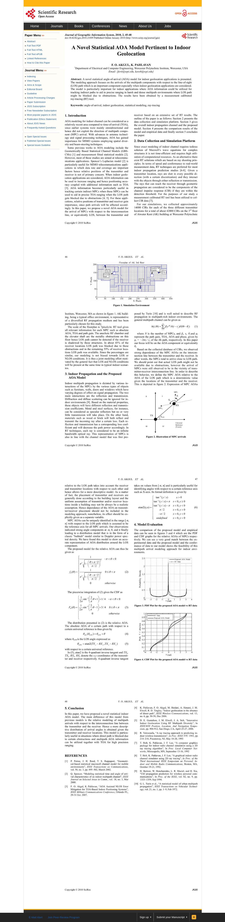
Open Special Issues (35, 136)
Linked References (35, 58)
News (123, 26)
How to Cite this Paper (37, 62)
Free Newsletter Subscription (41, 110)
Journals (57, 26)
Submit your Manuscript (170, 917)
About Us (145, 26)
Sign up (144, 917)
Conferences (101, 26)
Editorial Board (33, 89)
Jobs (167, 26)
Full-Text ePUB (33, 54)
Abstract (30, 41)
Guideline (31, 93)
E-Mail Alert (36, 917)
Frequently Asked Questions (40, 127)
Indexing (30, 76)
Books (78, 26)
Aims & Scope (33, 85)
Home (34, 26)
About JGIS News (35, 123)
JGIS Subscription (35, 106)
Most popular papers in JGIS (40, 115)
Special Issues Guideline (37, 145)
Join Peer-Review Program (64, 917)
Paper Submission (35, 102)
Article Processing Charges (40, 97)
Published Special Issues (38, 141)
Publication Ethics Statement (40, 119)
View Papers (32, 80)
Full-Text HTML (34, 50)
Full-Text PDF (33, 45)
